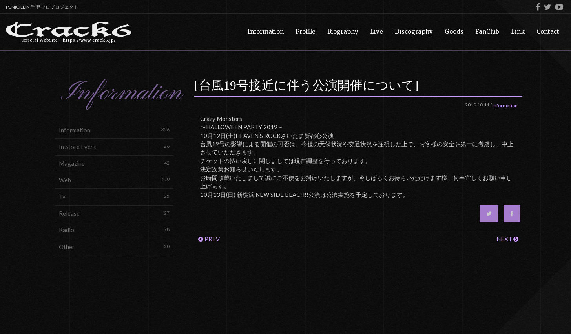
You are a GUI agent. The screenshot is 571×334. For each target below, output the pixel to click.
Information (114, 130)
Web (114, 180)
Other (114, 246)
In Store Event (114, 146)
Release (114, 213)
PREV (209, 238)
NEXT (507, 238)
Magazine (114, 163)
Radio (114, 229)
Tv (114, 196)
